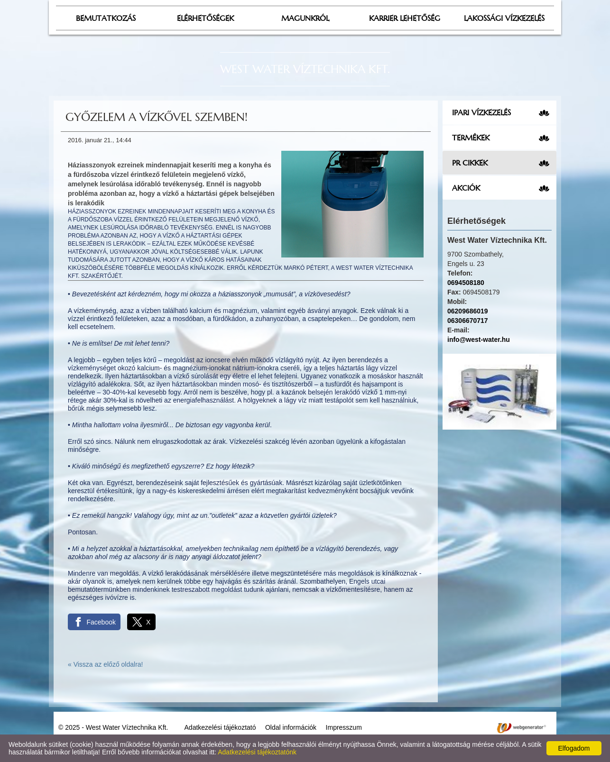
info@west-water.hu (478, 339)
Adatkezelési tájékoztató (220, 727)
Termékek (471, 137)
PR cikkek (470, 162)
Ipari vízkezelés (481, 112)
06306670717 (467, 320)
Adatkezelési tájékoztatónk (257, 752)
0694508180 (465, 282)
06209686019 (467, 311)
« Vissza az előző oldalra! (105, 664)
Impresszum (344, 727)
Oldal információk (290, 727)
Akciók (466, 188)
